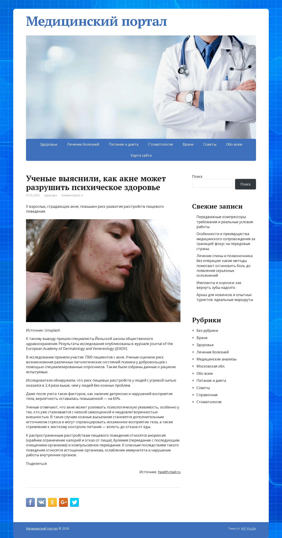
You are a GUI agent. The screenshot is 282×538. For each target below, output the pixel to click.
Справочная (207, 394)
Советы (209, 144)
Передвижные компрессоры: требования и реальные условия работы (225, 221)
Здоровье (48, 144)
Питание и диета (123, 144)
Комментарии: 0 (72, 195)
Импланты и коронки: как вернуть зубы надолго (219, 285)
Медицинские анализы (216, 359)
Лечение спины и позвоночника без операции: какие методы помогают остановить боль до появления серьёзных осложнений (224, 265)
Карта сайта (141, 155)
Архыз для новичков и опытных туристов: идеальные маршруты (225, 297)
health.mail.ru (169, 471)
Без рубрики (207, 330)
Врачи (188, 144)
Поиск (197, 176)
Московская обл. (211, 366)
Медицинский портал (96, 20)
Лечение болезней (83, 144)
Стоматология (160, 144)
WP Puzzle (248, 528)
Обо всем (234, 144)
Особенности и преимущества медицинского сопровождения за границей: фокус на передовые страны (226, 241)
